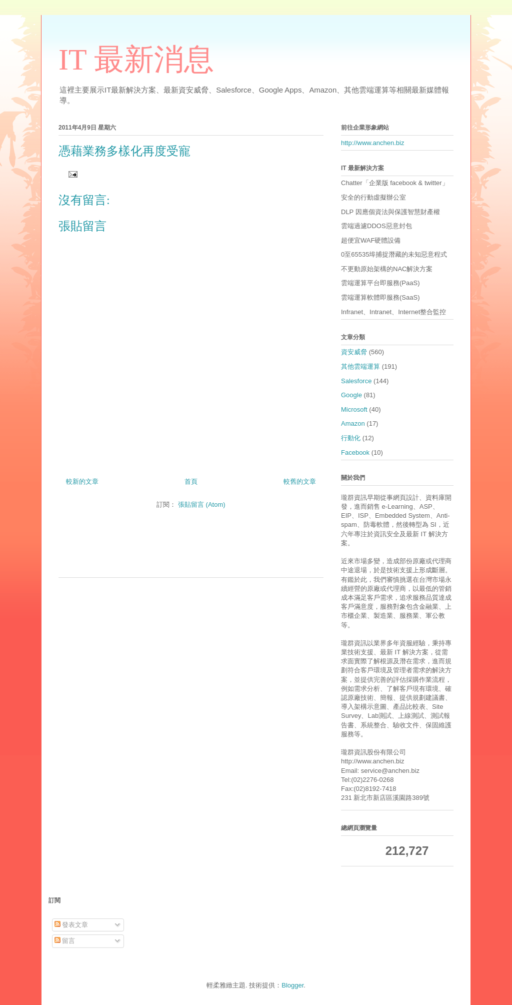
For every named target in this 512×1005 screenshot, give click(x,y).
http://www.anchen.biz (372, 143)
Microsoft (354, 409)
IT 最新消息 (136, 59)
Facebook (355, 452)
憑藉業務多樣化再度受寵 (124, 151)
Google (351, 395)
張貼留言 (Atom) (202, 504)
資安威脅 (354, 352)
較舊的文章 (300, 481)
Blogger (293, 985)
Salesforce (356, 381)
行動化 (350, 438)
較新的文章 (82, 481)
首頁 (191, 481)
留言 (65, 940)
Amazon (353, 423)
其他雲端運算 (360, 366)
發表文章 (71, 924)
